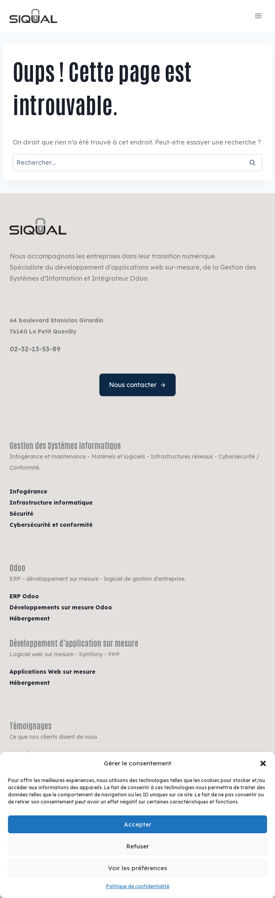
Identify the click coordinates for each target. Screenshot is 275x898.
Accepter (137, 824)
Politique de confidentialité (137, 886)
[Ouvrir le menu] (258, 16)
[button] (263, 763)
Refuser (137, 846)
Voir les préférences (137, 868)
